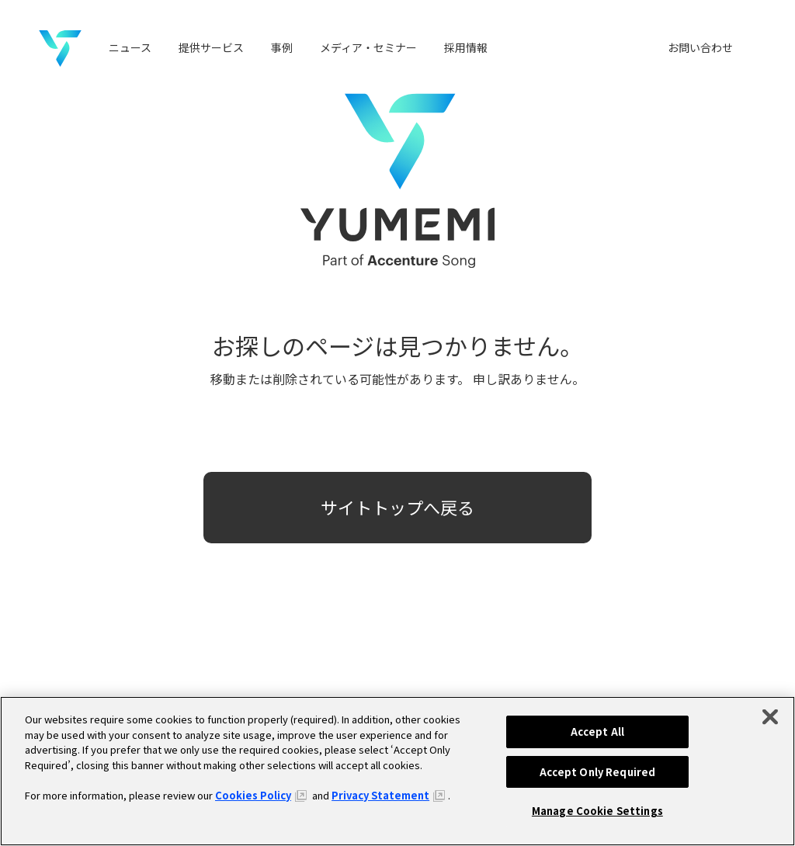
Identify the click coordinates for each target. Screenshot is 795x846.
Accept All (597, 731)
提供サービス (211, 47)
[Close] (770, 717)
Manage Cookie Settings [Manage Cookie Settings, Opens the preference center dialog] (597, 810)
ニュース (130, 47)
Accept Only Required (598, 772)
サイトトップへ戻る (397, 506)
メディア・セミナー (368, 47)
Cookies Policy (253, 795)
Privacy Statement (380, 795)
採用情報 (466, 47)
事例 (282, 47)
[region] (397, 771)
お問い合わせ (700, 47)
